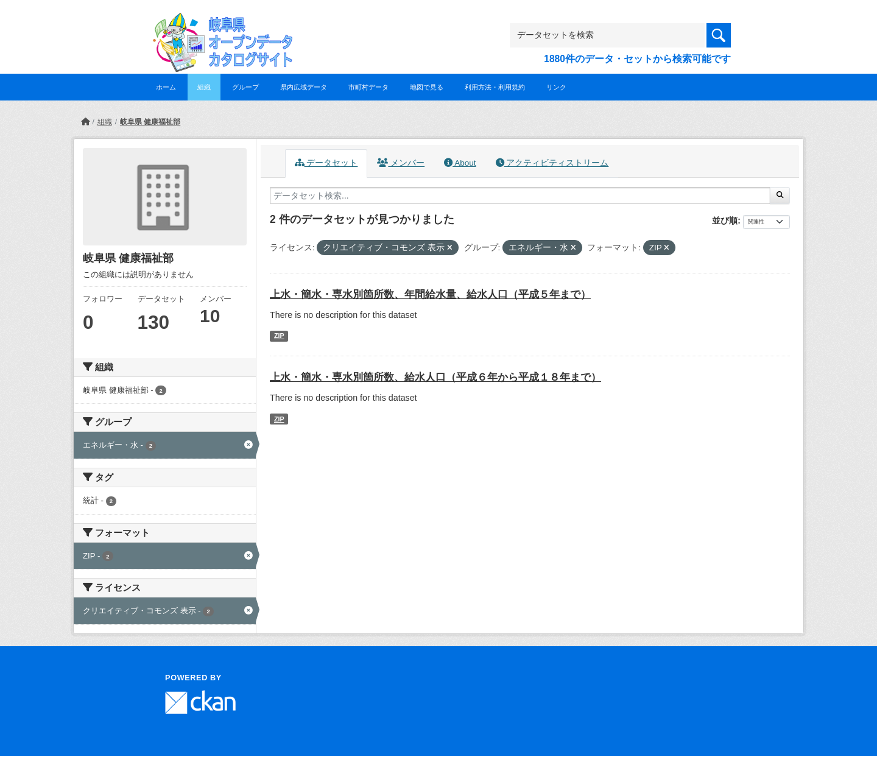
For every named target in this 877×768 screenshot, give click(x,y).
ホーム (166, 87)
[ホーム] (85, 122)
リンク (556, 87)
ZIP (279, 335)
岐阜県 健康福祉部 (150, 122)
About (460, 162)
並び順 (725, 220)
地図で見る (426, 87)
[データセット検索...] (520, 195)
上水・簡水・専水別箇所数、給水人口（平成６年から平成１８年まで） (435, 377)
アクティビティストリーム (552, 162)
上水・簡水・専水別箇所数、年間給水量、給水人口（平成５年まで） (430, 294)
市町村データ (368, 87)
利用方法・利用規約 (495, 87)
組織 (204, 87)
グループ (245, 87)
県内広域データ (303, 87)
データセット (326, 162)
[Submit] (780, 195)
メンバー (400, 162)
